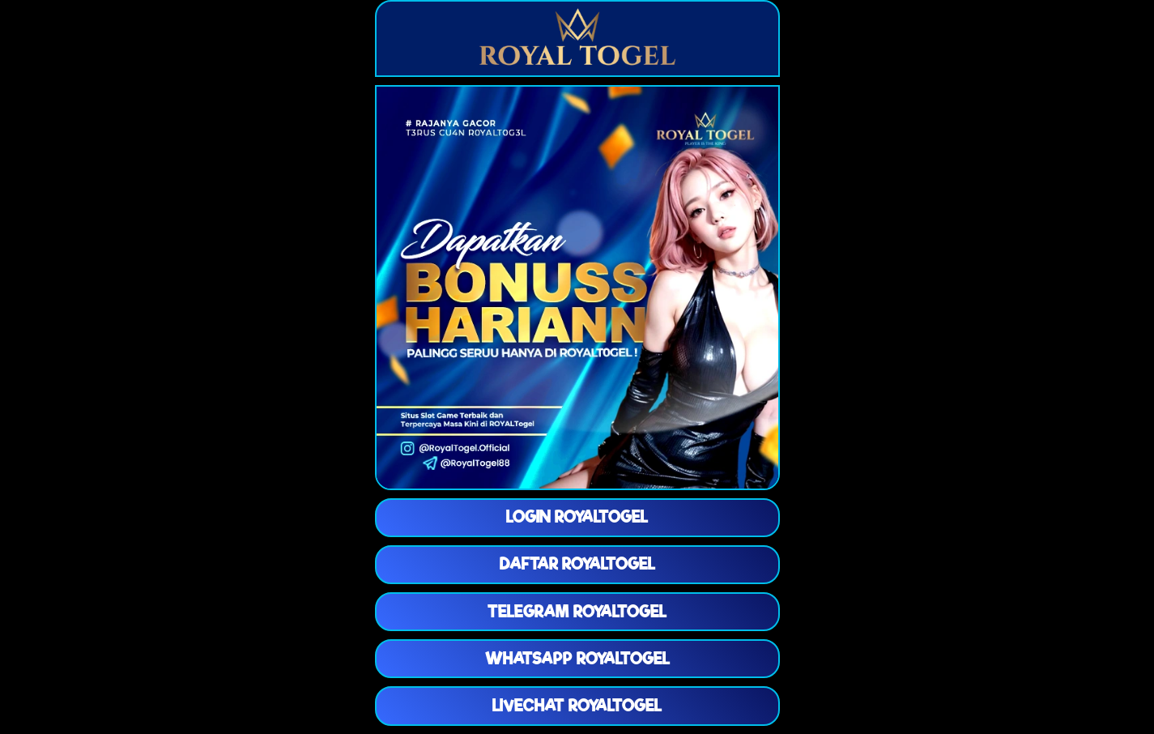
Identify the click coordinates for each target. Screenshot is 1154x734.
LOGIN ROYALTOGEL (577, 517)
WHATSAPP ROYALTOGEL (577, 658)
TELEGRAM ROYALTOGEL (577, 611)
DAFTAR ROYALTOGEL (577, 564)
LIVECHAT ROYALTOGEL (577, 705)
